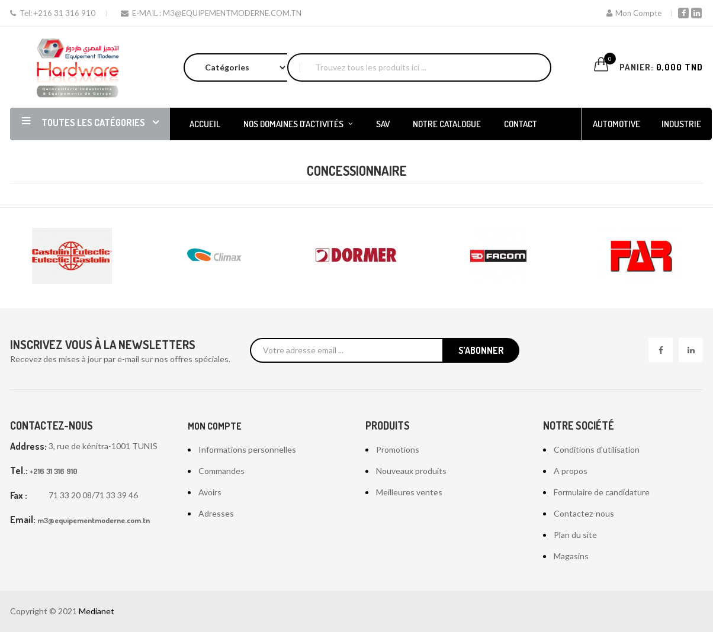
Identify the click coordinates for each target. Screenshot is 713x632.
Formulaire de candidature (602, 492)
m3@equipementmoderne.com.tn (232, 13)
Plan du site (575, 535)
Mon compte (215, 426)
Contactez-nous (584, 513)
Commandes (221, 471)
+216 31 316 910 (64, 13)
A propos (570, 471)
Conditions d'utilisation (597, 449)
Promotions (397, 449)
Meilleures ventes (409, 492)
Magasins (571, 556)
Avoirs (209, 492)
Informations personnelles (247, 449)
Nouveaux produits (411, 471)
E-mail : (142, 13)
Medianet (96, 611)
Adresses (216, 513)
